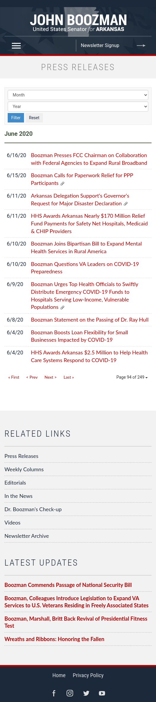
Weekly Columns (24, 469)
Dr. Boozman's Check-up (33, 509)
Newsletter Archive (26, 535)
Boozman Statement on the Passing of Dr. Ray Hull (89, 319)
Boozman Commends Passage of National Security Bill (68, 585)
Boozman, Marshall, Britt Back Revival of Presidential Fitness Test (75, 622)
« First (13, 377)
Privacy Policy (88, 675)
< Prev (32, 377)
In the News (18, 496)
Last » (69, 377)
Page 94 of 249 (132, 377)
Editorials (15, 482)
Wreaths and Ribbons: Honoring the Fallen (54, 639)
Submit (141, 45)
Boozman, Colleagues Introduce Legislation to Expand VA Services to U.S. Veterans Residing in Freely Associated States (76, 602)
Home (59, 675)
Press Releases (21, 456)
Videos (12, 522)
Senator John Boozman (78, 22)
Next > (50, 377)
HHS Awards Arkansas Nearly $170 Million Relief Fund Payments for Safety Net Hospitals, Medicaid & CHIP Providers (89, 223)
